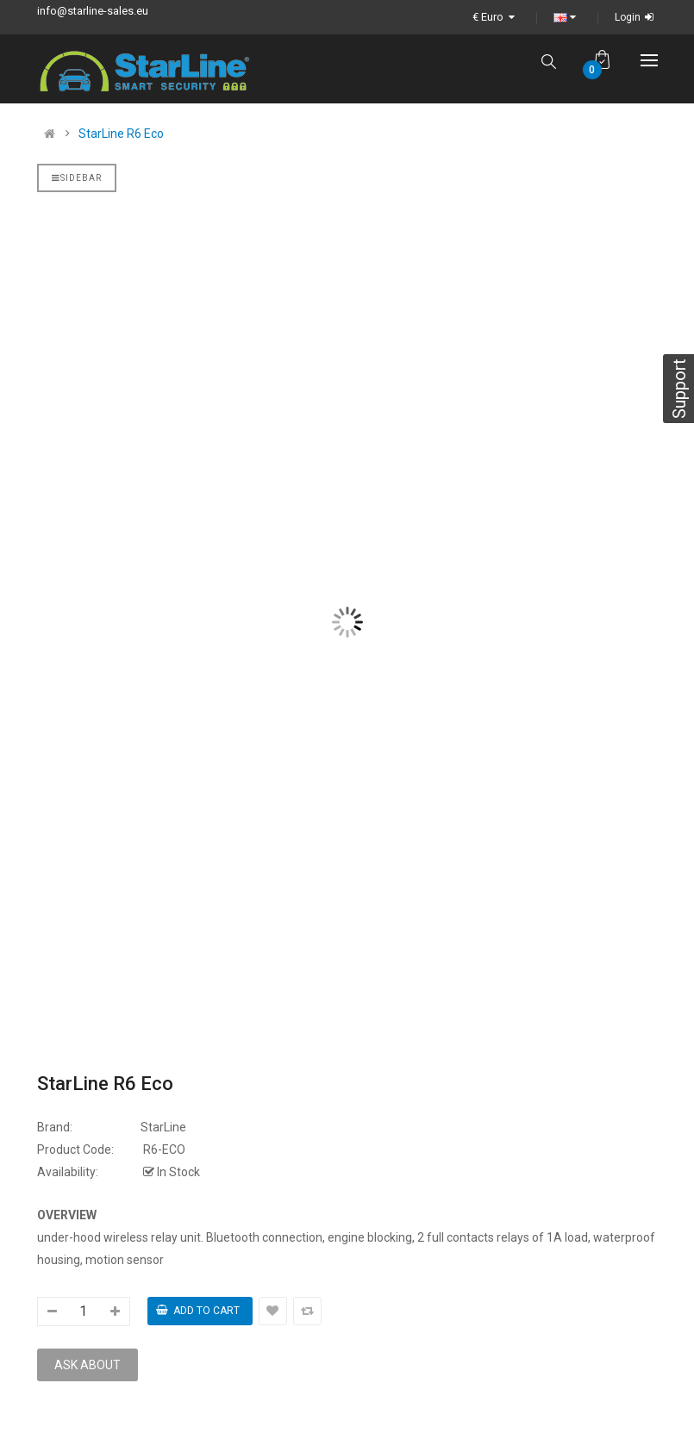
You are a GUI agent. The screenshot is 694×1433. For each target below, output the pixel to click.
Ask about (87, 1365)
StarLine (163, 1127)
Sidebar (77, 178)
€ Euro (495, 16)
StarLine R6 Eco (121, 134)
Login (636, 17)
